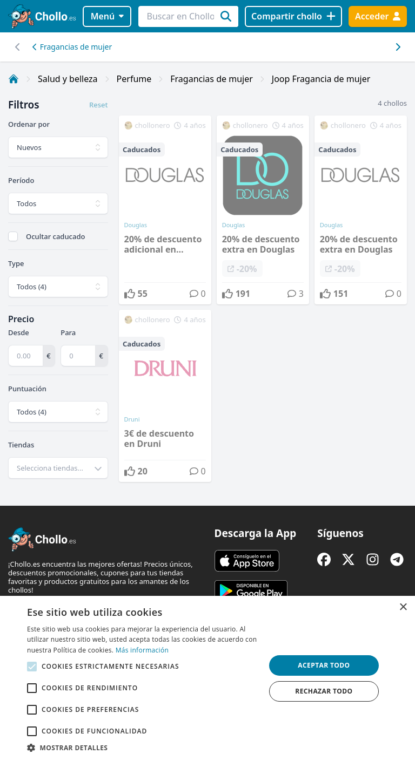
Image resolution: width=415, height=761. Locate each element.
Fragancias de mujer (72, 47)
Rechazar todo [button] (323, 691)
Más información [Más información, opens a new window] (142, 650)
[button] (142, 747)
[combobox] (58, 468)
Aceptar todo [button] (324, 665)
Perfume (134, 79)
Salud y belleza (68, 79)
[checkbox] (13, 236)
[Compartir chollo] (293, 16)
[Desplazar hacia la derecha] (17, 47)
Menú (107, 16)
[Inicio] (13, 78)
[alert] (207, 678)
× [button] (403, 607)
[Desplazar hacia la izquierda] (397, 47)
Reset (98, 104)
